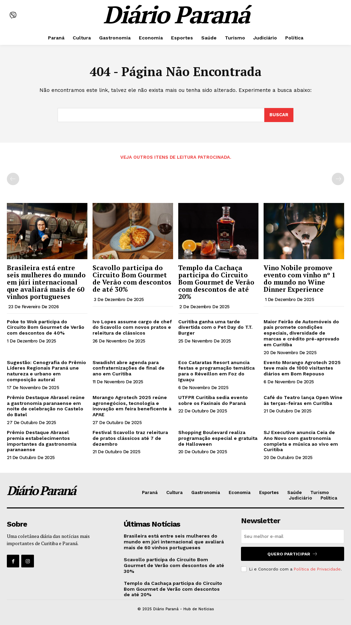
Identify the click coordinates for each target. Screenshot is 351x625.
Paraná (150, 492)
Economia (240, 492)
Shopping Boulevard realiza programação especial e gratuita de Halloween (217, 438)
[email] (292, 536)
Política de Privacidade (317, 569)
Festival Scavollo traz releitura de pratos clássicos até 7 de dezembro (130, 438)
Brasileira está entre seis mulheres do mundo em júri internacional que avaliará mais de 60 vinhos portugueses (46, 282)
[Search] (278, 115)
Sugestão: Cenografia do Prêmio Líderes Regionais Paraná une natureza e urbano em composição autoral (46, 371)
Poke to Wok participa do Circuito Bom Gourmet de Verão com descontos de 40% (45, 327)
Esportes (269, 492)
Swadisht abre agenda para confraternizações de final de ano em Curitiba (129, 368)
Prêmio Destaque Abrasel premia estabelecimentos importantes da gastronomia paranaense (41, 441)
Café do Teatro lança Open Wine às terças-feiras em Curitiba (303, 400)
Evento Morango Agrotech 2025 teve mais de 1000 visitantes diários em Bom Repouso (302, 368)
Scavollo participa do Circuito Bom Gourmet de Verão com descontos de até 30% (132, 278)
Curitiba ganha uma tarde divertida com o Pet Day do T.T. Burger (215, 327)
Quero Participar (292, 554)
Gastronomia (205, 492)
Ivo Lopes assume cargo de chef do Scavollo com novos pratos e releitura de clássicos (132, 327)
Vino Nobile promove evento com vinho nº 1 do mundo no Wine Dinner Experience (300, 278)
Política (328, 498)
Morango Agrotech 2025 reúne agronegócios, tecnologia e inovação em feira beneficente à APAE (132, 406)
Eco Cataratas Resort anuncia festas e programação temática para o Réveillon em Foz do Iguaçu (216, 371)
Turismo (319, 492)
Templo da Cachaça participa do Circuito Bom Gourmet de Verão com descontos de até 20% (216, 282)
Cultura (174, 492)
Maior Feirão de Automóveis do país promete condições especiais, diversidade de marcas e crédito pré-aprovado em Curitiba (301, 333)
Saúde (294, 492)
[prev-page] (13, 179)
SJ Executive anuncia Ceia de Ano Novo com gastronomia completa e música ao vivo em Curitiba (301, 441)
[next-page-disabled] (338, 179)
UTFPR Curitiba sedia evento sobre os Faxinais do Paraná (213, 400)
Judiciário (300, 498)
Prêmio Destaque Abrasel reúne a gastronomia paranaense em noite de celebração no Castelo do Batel (46, 406)
